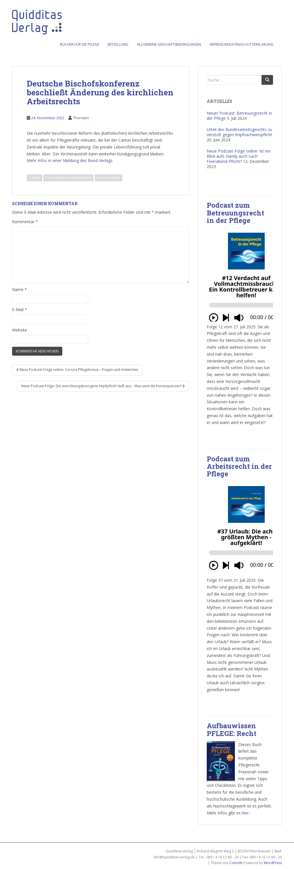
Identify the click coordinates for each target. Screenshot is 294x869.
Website (19, 330)
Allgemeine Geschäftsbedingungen (169, 44)
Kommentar (25, 221)
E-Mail (19, 309)
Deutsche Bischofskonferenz (68, 177)
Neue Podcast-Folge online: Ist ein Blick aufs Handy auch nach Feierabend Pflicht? (238, 156)
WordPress (273, 862)
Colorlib (236, 862)
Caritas (34, 177)
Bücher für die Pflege (79, 44)
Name (19, 289)
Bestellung (118, 44)
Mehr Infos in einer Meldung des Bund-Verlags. (70, 160)
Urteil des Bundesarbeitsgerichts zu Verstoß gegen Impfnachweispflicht (239, 132)
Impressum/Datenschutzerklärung (241, 44)
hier (245, 813)
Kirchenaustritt (108, 177)
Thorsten (81, 117)
